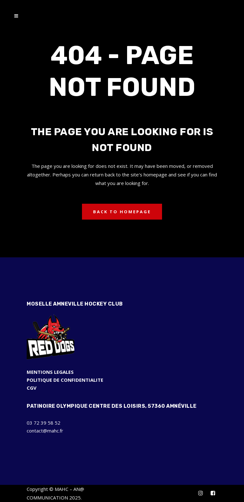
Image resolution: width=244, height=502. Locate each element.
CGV (32, 388)
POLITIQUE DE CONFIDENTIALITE (65, 380)
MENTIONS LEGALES (50, 372)
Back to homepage (122, 212)
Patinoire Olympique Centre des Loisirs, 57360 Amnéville (112, 406)
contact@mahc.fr (45, 430)
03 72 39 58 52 (43, 422)
